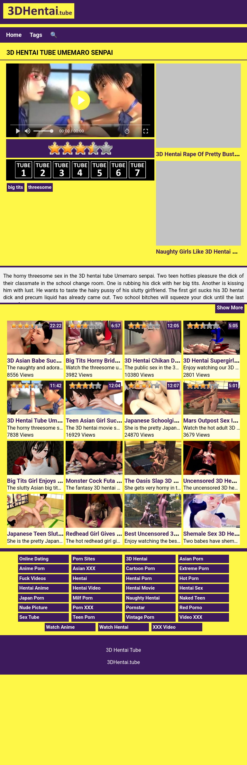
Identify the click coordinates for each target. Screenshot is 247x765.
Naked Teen (192, 598)
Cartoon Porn (140, 568)
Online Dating (34, 559)
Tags (36, 34)
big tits (15, 187)
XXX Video (164, 627)
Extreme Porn (194, 568)
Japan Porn (31, 598)
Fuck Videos (32, 578)
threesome (39, 187)
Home (14, 34)
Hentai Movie (140, 588)
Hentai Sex (191, 588)
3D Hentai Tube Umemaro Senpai (50, 420)
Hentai (80, 578)
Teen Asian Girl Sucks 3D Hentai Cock (115, 420)
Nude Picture (33, 607)
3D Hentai (136, 559)
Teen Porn (84, 617)
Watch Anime (60, 627)
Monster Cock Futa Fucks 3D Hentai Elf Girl (122, 480)
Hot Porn (189, 578)
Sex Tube (29, 617)
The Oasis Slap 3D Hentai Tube (164, 480)
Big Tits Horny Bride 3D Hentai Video (113, 360)
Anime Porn (32, 568)
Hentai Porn (139, 578)
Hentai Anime (34, 588)
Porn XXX (83, 607)
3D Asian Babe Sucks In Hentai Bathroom (60, 360)
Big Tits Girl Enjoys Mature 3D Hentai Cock (62, 480)
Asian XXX (84, 568)
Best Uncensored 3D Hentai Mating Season (180, 533)
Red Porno (190, 607)
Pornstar (135, 607)
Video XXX (190, 617)
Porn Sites (84, 559)
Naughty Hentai (143, 598)
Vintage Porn (140, 617)
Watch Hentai (113, 627)
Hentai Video (87, 588)
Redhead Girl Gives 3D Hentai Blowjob (115, 533)
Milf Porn (83, 598)
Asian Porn (191, 559)
